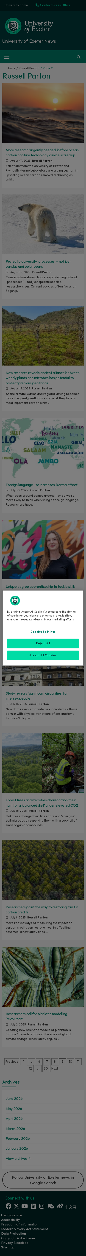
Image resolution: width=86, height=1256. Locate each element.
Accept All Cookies (42, 655)
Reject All (43, 643)
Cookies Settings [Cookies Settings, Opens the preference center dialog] (43, 631)
